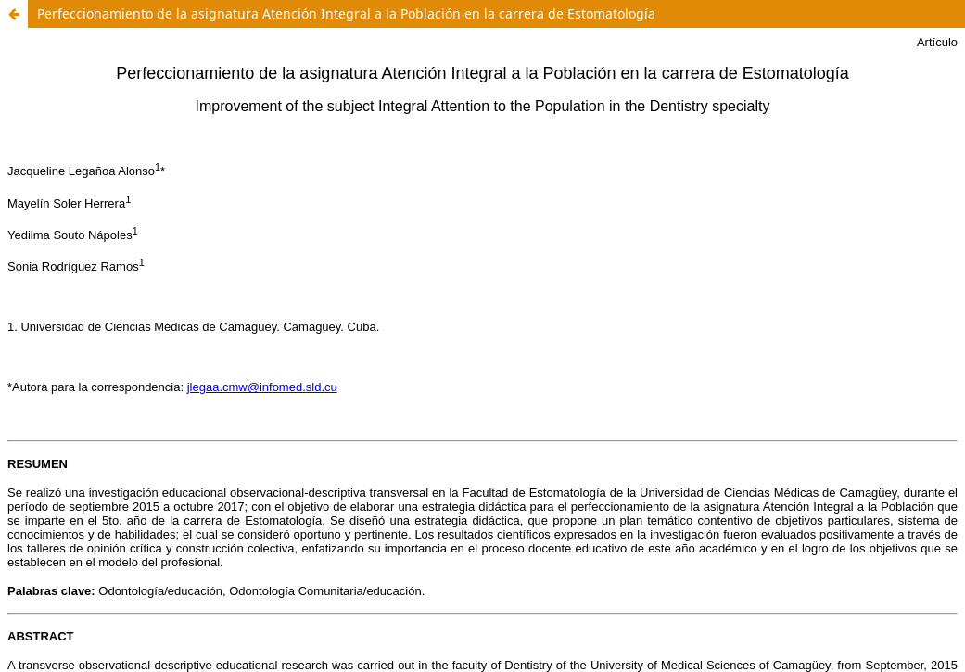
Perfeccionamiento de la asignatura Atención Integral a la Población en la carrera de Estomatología (346, 13)
